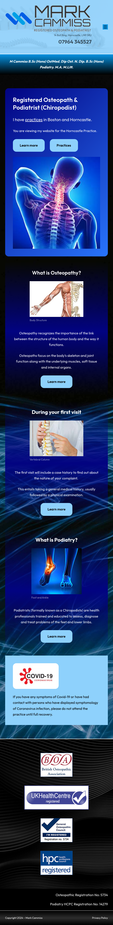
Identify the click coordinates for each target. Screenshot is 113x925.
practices (34, 119)
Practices (64, 145)
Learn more (29, 145)
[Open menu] (105, 26)
